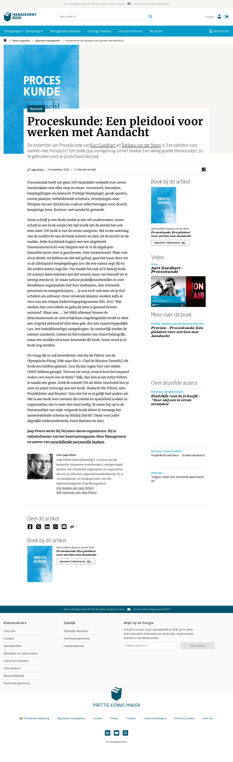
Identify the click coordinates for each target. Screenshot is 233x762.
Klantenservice (15, 623)
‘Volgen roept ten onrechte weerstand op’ (177, 478)
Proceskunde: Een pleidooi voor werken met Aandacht (95, 40)
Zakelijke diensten (76, 631)
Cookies (131, 718)
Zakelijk (69, 623)
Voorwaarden (12, 646)
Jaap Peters (37, 169)
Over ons (9, 631)
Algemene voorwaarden (71, 718)
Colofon (97, 718)
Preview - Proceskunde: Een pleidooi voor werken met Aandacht (177, 332)
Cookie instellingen (155, 718)
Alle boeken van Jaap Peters (75, 488)
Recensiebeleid (14, 675)
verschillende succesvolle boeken (77, 442)
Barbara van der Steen (141, 145)
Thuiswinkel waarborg (35, 718)
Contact (9, 638)
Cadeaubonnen (74, 646)
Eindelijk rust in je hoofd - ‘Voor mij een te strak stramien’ (175, 400)
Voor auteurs (12, 668)
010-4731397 (221, 31)
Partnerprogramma (17, 683)
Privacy (114, 718)
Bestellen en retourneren (21, 653)
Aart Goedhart (102, 145)
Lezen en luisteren (16, 661)
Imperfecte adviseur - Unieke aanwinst (178, 455)
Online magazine (21, 40)
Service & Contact (184, 718)
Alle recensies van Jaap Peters (76, 492)
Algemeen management (47, 40)
